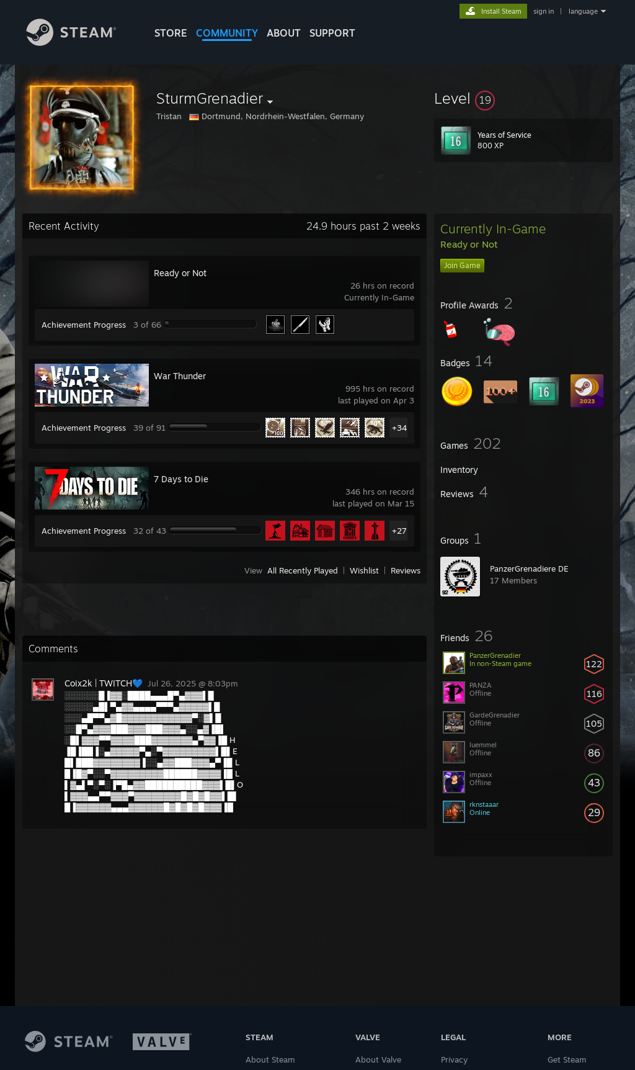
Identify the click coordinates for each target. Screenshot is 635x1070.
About (284, 33)
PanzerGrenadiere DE (529, 568)
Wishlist (364, 570)
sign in (543, 11)
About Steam (270, 1059)
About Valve (378, 1059)
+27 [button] (399, 531)
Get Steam (567, 1059)
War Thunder (180, 376)
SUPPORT (332, 33)
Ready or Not (180, 273)
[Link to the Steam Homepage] (80, 42)
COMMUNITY (227, 33)
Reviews (405, 570)
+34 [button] (399, 428)
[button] (523, 98)
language (583, 11)
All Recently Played (302, 570)
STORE (170, 33)
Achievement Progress (84, 325)
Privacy (454, 1059)
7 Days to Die (181, 479)
